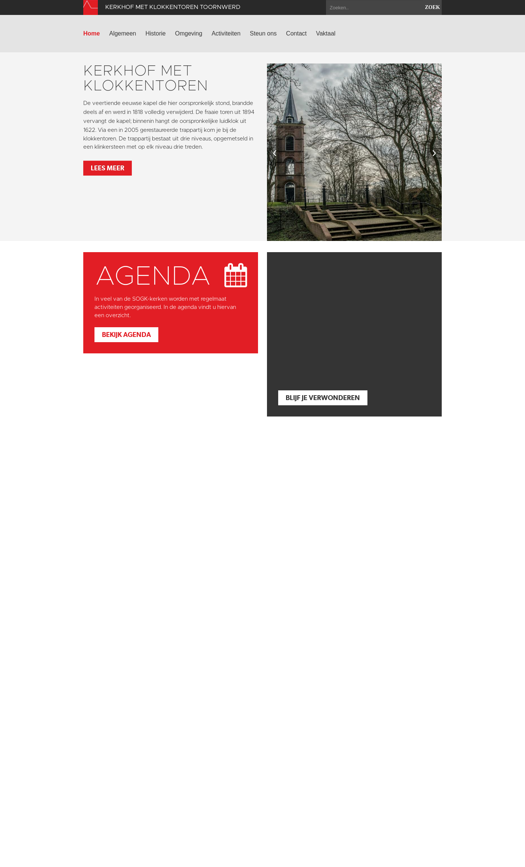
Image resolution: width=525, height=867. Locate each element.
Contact (296, 33)
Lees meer (107, 168)
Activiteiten (226, 33)
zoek (432, 7)
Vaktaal (325, 33)
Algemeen (122, 33)
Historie (156, 33)
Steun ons (263, 33)
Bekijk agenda (126, 334)
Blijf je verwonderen (323, 398)
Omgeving (188, 33)
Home (91, 33)
